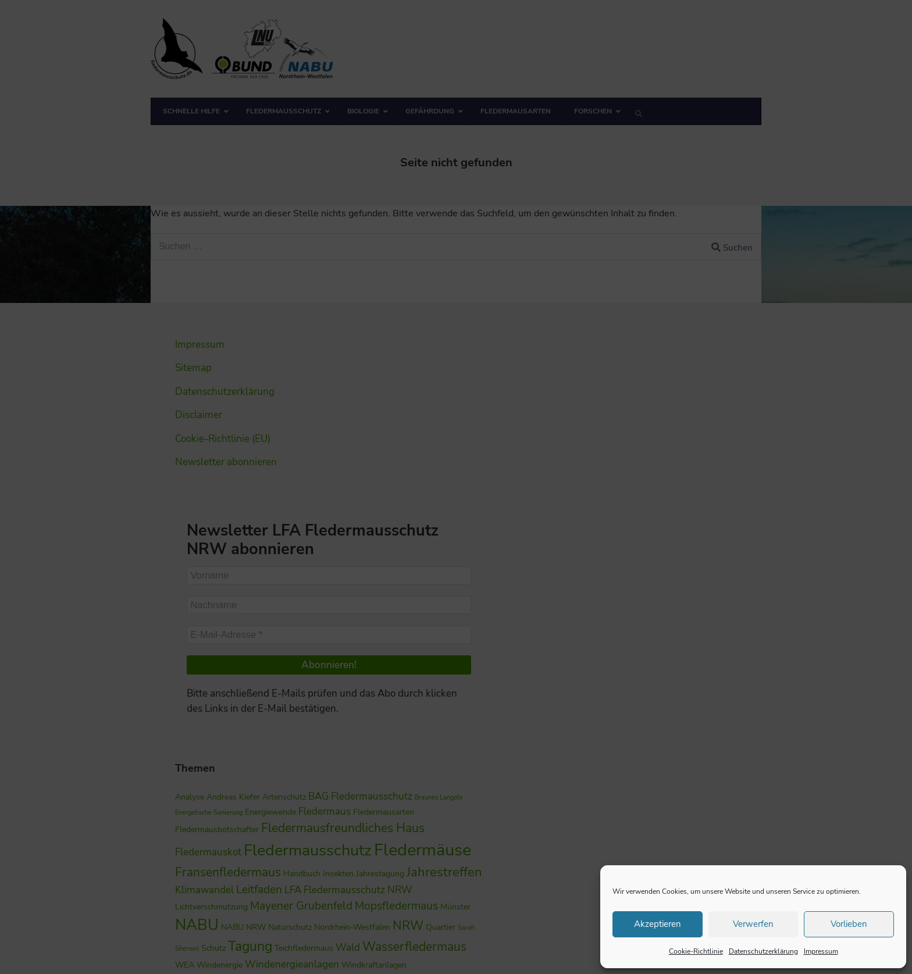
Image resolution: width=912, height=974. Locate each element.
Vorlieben (849, 924)
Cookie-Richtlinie (696, 951)
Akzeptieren (657, 924)
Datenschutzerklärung (763, 951)
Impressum (821, 951)
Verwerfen (753, 924)
